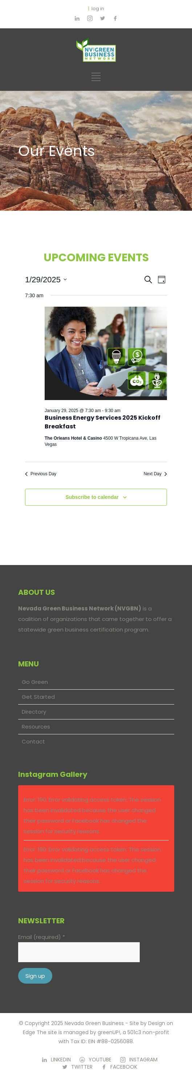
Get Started (38, 697)
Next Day (155, 473)
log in (97, 8)
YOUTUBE (100, 1059)
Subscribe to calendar (91, 497)
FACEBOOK (123, 1066)
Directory (34, 711)
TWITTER (82, 1066)
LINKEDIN (61, 1059)
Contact (33, 741)
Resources (36, 726)
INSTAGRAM (143, 1059)
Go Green (35, 682)
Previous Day (40, 473)
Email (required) (41, 937)
